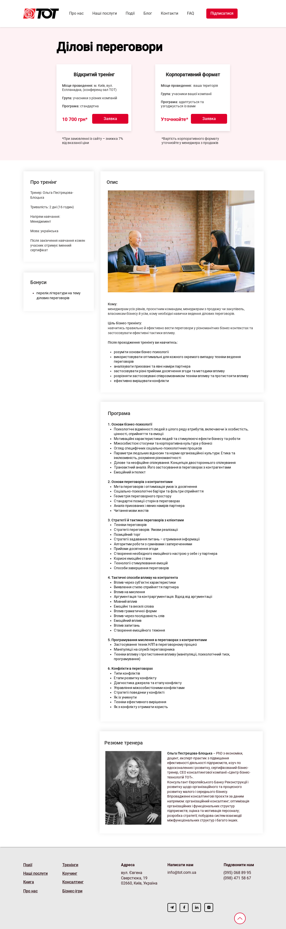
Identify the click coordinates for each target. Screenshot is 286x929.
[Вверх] (240, 918)
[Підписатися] (222, 14)
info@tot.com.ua (181, 872)
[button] (110, 119)
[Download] (171, 907)
